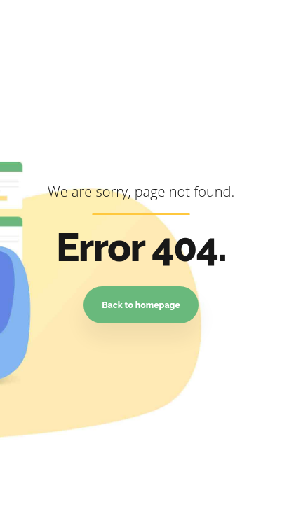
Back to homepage (141, 305)
